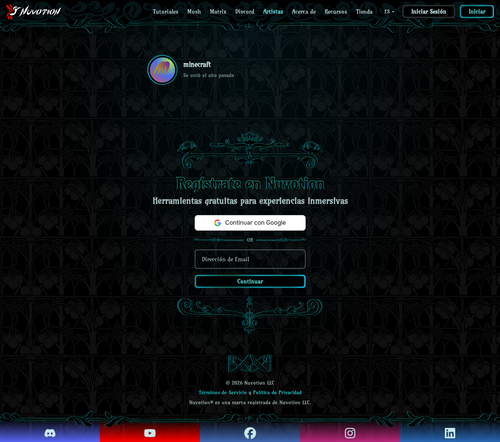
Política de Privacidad (277, 392)
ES (390, 11)
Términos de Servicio (223, 392)
